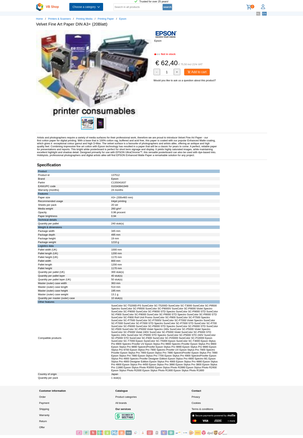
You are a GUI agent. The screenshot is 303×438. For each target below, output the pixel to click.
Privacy (196, 396)
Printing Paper (106, 18)
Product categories (126, 396)
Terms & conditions (202, 409)
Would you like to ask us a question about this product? (185, 80)
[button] (148, 33)
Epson (122, 18)
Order (42, 396)
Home (39, 18)
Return (43, 421)
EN (264, 13)
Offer (42, 427)
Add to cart (197, 72)
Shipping (44, 409)
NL (258, 13)
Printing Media (84, 18)
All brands (121, 402)
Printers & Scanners (59, 18)
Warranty (44, 415)
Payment (44, 402)
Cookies (196, 402)
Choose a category (86, 6)
